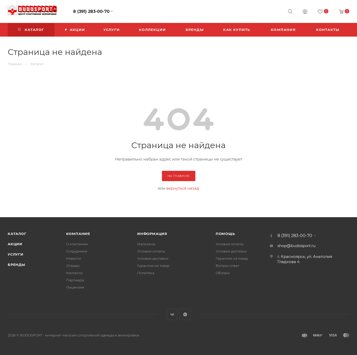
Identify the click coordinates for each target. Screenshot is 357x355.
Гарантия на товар (153, 266)
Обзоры (223, 273)
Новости (73, 258)
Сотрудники (76, 251)
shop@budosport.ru (296, 245)
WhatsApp (185, 314)
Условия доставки (152, 258)
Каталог (17, 234)
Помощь (225, 234)
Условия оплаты (151, 251)
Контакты (74, 273)
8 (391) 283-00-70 (91, 11)
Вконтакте (172, 314)
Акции (15, 244)
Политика (145, 273)
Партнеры (75, 280)
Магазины (146, 244)
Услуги (15, 254)
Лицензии (75, 287)
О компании (77, 244)
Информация (152, 234)
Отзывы (73, 266)
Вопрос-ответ (227, 266)
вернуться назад (182, 188)
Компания (78, 234)
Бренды (16, 265)
